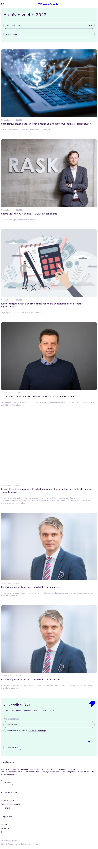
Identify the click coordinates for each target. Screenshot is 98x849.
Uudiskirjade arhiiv (12, 747)
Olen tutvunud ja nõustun (26, 731)
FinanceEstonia (7, 800)
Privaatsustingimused (10, 841)
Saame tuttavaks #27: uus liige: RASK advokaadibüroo (29, 213)
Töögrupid (5, 808)
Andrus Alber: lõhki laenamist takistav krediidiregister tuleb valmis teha (37, 396)
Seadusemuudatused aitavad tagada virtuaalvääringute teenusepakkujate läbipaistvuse (46, 123)
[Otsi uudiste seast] (45, 26)
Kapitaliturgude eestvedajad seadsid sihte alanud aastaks (30, 587)
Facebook (5, 828)
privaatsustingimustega (37, 731)
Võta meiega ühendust (10, 804)
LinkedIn (4, 824)
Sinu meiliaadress (11, 719)
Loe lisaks (7, 782)
